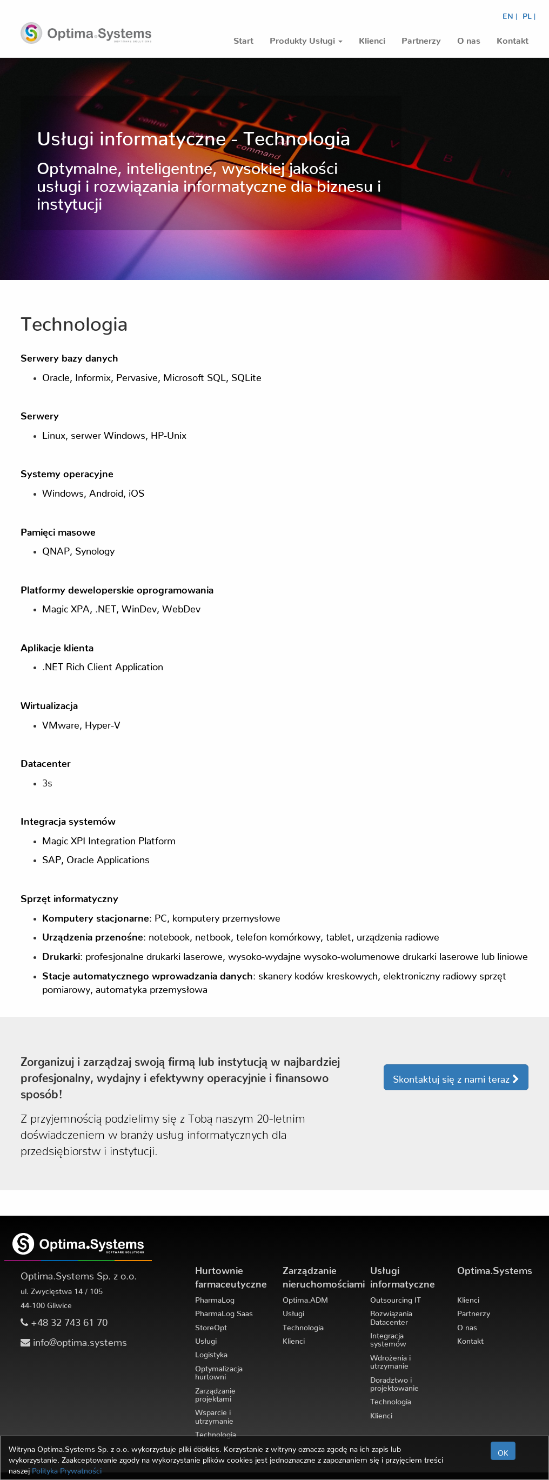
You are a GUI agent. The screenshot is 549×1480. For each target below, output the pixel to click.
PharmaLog (215, 1298)
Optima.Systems (494, 1267)
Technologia (215, 1432)
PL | (529, 14)
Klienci (294, 1339)
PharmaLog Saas (224, 1311)
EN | (510, 14)
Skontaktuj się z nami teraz (456, 1078)
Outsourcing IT (395, 1298)
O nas (467, 1325)
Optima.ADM (305, 1298)
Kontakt (470, 1339)
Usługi (206, 1339)
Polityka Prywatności (67, 1468)
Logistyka (211, 1352)
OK (503, 1451)
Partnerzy (473, 1311)
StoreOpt (211, 1325)
